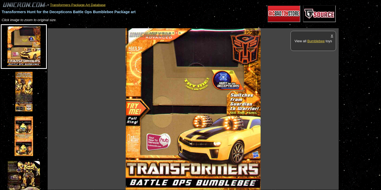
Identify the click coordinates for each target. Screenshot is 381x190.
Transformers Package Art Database (78, 5)
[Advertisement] (144, 25)
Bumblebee (316, 41)
